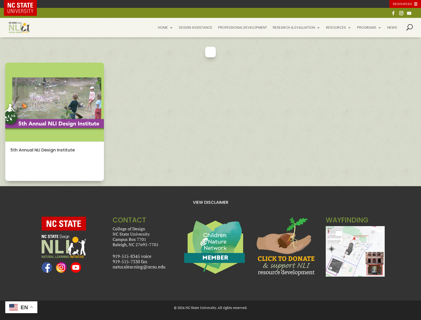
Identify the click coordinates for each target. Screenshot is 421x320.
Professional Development (242, 28)
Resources (336, 28)
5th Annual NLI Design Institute (43, 150)
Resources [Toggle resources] (402, 4)
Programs (366, 28)
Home (163, 28)
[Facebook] (393, 14)
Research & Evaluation (294, 28)
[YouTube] (409, 14)
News (392, 28)
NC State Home (24, 4)
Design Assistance (195, 28)
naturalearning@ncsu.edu (139, 267)
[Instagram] (401, 14)
